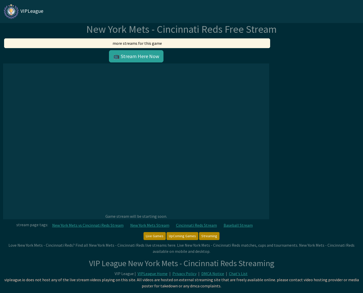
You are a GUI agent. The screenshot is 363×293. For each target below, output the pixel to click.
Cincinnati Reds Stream (196, 225)
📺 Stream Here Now (136, 56)
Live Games (154, 236)
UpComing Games (182, 236)
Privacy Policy (184, 273)
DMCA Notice (212, 273)
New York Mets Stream (149, 225)
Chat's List (238, 273)
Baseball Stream (238, 225)
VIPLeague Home (153, 273)
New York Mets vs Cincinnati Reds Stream (88, 225)
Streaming (209, 236)
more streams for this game (137, 43)
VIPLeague (23, 11)
